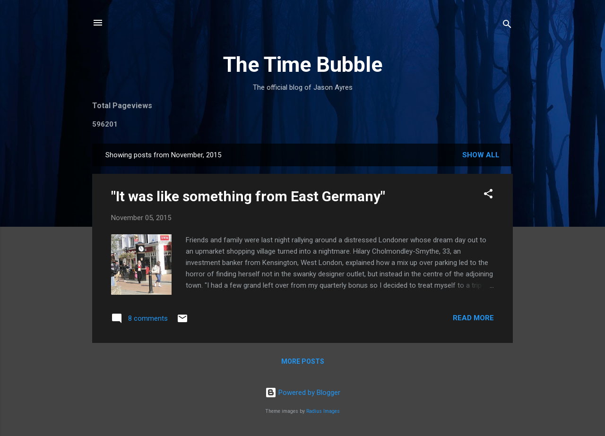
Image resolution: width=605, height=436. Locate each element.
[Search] (507, 25)
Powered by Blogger (302, 392)
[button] (488, 195)
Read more (473, 318)
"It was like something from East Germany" (248, 196)
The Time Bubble (302, 64)
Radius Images (323, 411)
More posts (302, 361)
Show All (481, 155)
